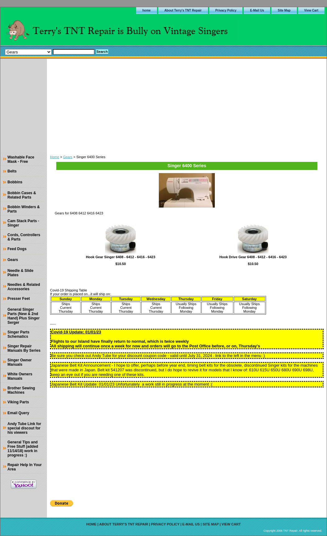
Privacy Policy (226, 10)
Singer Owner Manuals (19, 362)
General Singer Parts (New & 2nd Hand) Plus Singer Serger (23, 316)
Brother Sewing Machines (21, 390)
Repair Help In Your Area (24, 467)
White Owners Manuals (19, 376)
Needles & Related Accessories (23, 286)
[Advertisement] (187, 105)
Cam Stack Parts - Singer (23, 223)
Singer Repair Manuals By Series (23, 348)
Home (54, 157)
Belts (11, 171)
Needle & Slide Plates (20, 272)
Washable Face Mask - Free (20, 159)
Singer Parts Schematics (18, 334)
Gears (67, 157)
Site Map (284, 10)
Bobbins (14, 182)
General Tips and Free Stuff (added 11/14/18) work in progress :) (22, 448)
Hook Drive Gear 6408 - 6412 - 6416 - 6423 (253, 257)
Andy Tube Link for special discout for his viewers (24, 428)
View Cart (311, 10)
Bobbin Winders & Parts (23, 209)
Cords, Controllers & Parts (23, 237)
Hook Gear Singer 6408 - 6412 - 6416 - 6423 (120, 257)
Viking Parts (18, 402)
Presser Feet (18, 298)
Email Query (18, 413)
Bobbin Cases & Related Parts (21, 195)
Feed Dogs (16, 249)
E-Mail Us (257, 10)
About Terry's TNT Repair (183, 10)
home (146, 10)
